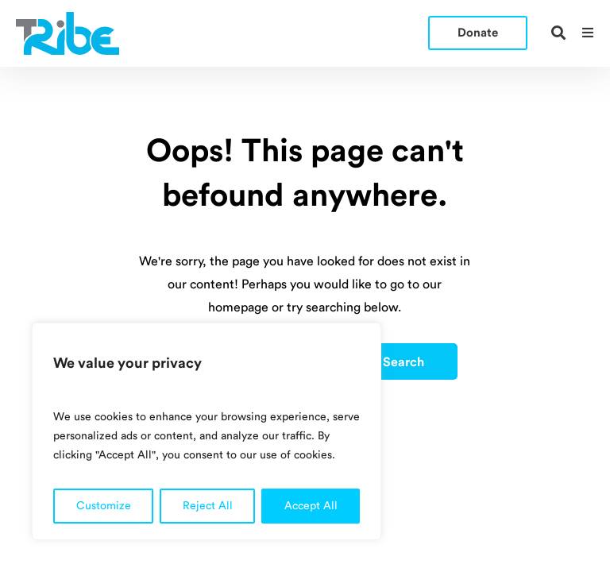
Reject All (208, 506)
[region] (206, 431)
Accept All (311, 506)
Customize (103, 506)
